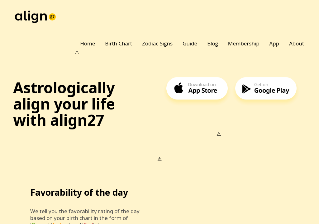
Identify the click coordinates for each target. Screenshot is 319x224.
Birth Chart (118, 43)
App (274, 43)
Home (87, 43)
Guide (190, 43)
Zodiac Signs (157, 43)
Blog (212, 43)
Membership (243, 43)
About (296, 43)
